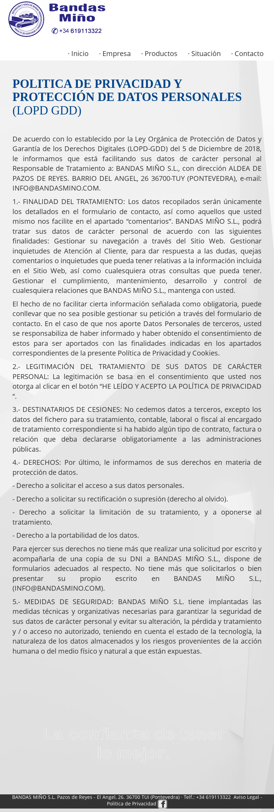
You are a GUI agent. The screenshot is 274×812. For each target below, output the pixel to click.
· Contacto (247, 53)
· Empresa (115, 53)
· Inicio (78, 53)
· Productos (159, 53)
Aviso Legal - (248, 797)
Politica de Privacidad (132, 803)
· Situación (204, 53)
